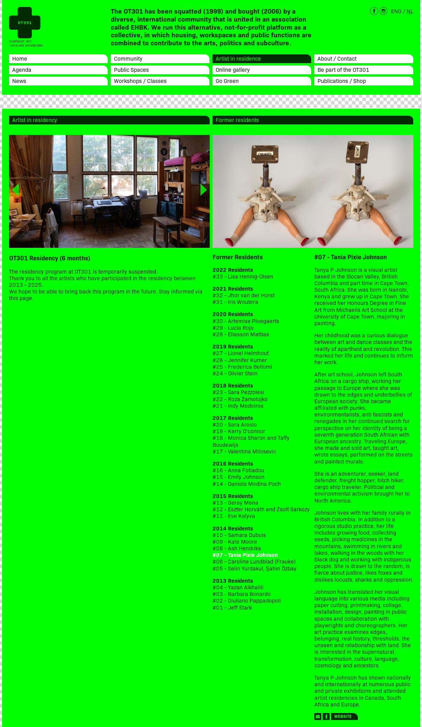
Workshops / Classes (140, 80)
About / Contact (336, 58)
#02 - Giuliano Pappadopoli (247, 600)
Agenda (21, 69)
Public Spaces (131, 69)
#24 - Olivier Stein (235, 373)
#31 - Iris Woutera (235, 301)
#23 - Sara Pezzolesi (238, 392)
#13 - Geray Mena (235, 502)
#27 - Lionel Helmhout (241, 353)
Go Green (227, 80)
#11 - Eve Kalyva (234, 515)
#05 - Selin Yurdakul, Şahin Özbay (255, 568)
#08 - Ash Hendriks (237, 548)
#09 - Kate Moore (235, 541)
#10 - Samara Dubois (239, 534)
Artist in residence (238, 58)
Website (343, 716)
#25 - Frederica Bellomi (242, 366)
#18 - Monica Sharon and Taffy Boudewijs (251, 440)
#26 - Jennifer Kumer (240, 360)
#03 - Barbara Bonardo (242, 593)
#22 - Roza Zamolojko (240, 399)
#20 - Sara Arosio (235, 424)
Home (19, 58)
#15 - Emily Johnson (238, 476)
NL (410, 11)
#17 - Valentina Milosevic (244, 451)
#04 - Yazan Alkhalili (238, 587)
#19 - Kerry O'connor (239, 431)
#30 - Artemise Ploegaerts (246, 320)
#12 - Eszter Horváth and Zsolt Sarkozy (261, 509)
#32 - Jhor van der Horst (244, 295)
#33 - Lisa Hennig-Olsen (243, 276)
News (19, 80)
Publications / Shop (341, 80)
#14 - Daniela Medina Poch (247, 483)
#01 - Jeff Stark (232, 607)
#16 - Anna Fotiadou (238, 470)
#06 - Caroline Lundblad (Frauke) (254, 561)
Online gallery (233, 69)
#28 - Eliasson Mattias (241, 334)
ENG (396, 11)
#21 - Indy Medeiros (238, 405)
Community (128, 58)
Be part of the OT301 (343, 69)
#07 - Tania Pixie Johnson (245, 554)
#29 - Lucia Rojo (233, 327)
